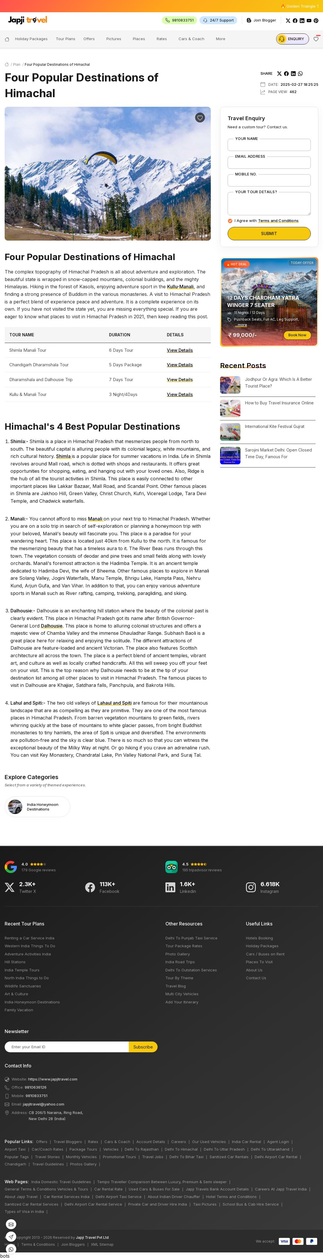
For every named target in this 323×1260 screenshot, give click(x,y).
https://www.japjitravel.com (52, 1079)
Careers (178, 1141)
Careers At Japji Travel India (281, 1189)
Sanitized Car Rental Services (31, 1204)
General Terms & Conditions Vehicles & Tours (46, 1189)
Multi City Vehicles (182, 993)
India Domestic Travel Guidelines (61, 1181)
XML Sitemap (102, 1244)
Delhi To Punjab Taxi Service (191, 938)
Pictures (113, 38)
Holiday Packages (262, 945)
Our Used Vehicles (209, 1141)
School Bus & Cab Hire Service (251, 1204)
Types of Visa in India (24, 1211)
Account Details (150, 1141)
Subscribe (143, 1046)
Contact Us (256, 977)
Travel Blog (175, 986)
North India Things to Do (27, 977)
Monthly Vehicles (81, 1156)
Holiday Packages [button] (31, 38)
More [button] (220, 38)
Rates (162, 38)
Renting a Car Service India (29, 938)
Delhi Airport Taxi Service (119, 1196)
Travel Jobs (152, 1156)
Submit (269, 233)
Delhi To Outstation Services (191, 970)
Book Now (297, 335)
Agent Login (278, 1141)
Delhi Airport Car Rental (276, 1156)
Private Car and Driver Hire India (157, 1204)
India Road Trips (180, 961)
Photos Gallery (83, 1164)
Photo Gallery (177, 954)
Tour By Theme (179, 977)
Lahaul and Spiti (114, 703)
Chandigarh (15, 1164)
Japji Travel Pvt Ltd (92, 1237)
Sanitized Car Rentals (229, 1156)
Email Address (250, 156)
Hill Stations (15, 961)
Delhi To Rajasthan (142, 1149)
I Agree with (267, 220)
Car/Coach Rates (47, 1149)
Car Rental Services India (67, 1196)
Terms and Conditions (278, 220)
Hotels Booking (259, 938)
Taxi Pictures (205, 1204)
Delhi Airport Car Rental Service (93, 1204)
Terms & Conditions (38, 1244)
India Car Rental (246, 1141)
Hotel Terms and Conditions (231, 1196)
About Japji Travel (21, 1196)
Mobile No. (246, 174)
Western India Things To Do (30, 945)
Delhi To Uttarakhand (270, 1149)
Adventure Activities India (28, 954)
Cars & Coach (191, 38)
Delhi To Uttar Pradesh (224, 1149)
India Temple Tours (22, 970)
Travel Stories (47, 1156)
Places (139, 38)
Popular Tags (17, 1156)
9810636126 (36, 1087)
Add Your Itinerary (181, 1002)
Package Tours (83, 1149)
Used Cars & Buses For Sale (154, 1189)
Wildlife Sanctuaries (23, 986)
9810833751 (36, 1095)
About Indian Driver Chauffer (174, 1196)
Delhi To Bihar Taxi (186, 1156)
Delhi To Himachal (181, 1149)
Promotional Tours (119, 1156)
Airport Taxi (15, 1149)
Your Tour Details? (256, 192)
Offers (89, 38)
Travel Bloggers (67, 1141)
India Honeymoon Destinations (32, 1002)
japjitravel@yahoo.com (43, 1104)
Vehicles (111, 1149)
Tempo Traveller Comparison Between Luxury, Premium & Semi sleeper (162, 1181)
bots (161, 630)
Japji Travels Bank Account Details (217, 1189)
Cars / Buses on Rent (265, 954)
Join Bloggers (73, 1244)
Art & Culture (16, 993)
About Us (254, 970)
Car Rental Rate (108, 1189)
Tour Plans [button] (65, 38)
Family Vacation (19, 1009)
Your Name (246, 139)
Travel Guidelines (48, 1164)
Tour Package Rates (183, 945)
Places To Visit (259, 961)
